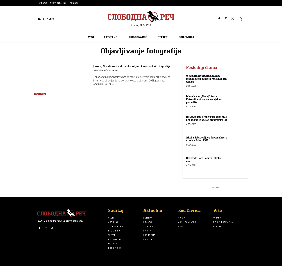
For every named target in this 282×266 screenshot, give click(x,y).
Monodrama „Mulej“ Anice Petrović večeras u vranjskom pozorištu (204, 99)
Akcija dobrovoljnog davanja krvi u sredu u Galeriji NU (206, 139)
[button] (240, 19)
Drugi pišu (40, 94)
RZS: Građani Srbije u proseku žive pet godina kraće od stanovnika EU (206, 118)
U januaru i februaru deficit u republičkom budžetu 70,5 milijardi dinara (206, 78)
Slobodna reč (99, 74)
